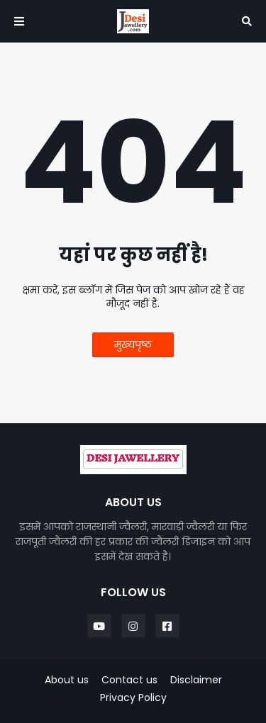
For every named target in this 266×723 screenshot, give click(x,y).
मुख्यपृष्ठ (133, 344)
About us (67, 680)
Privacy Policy (133, 698)
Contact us (129, 680)
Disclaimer (196, 680)
